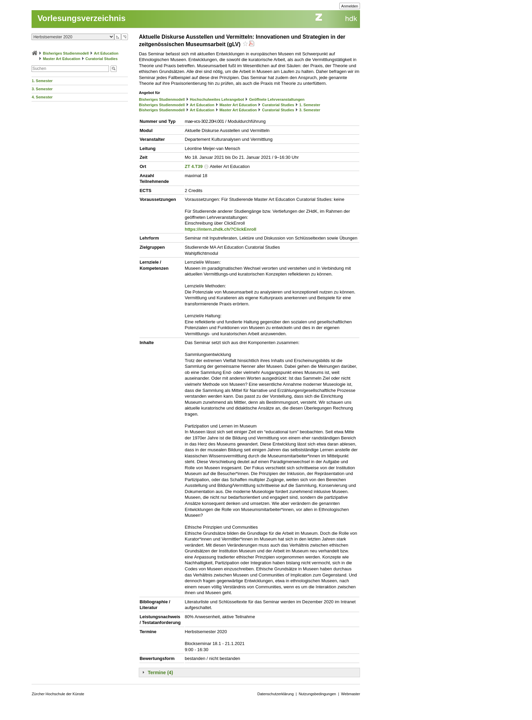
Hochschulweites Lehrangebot (217, 99)
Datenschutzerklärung (276, 694)
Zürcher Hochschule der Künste (58, 694)
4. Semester (42, 97)
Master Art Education (61, 59)
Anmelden (349, 6)
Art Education (106, 53)
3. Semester (42, 89)
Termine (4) (160, 672)
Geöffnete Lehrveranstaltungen (276, 99)
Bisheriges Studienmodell (66, 53)
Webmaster (350, 694)
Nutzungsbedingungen (317, 694)
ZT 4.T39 (194, 166)
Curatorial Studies (102, 59)
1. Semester (42, 81)
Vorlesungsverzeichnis (81, 18)
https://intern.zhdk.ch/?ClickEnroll (220, 229)
